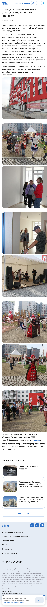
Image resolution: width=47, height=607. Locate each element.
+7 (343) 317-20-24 (12, 561)
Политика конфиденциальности (12, 593)
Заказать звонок (22, 3)
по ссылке (35, 440)
